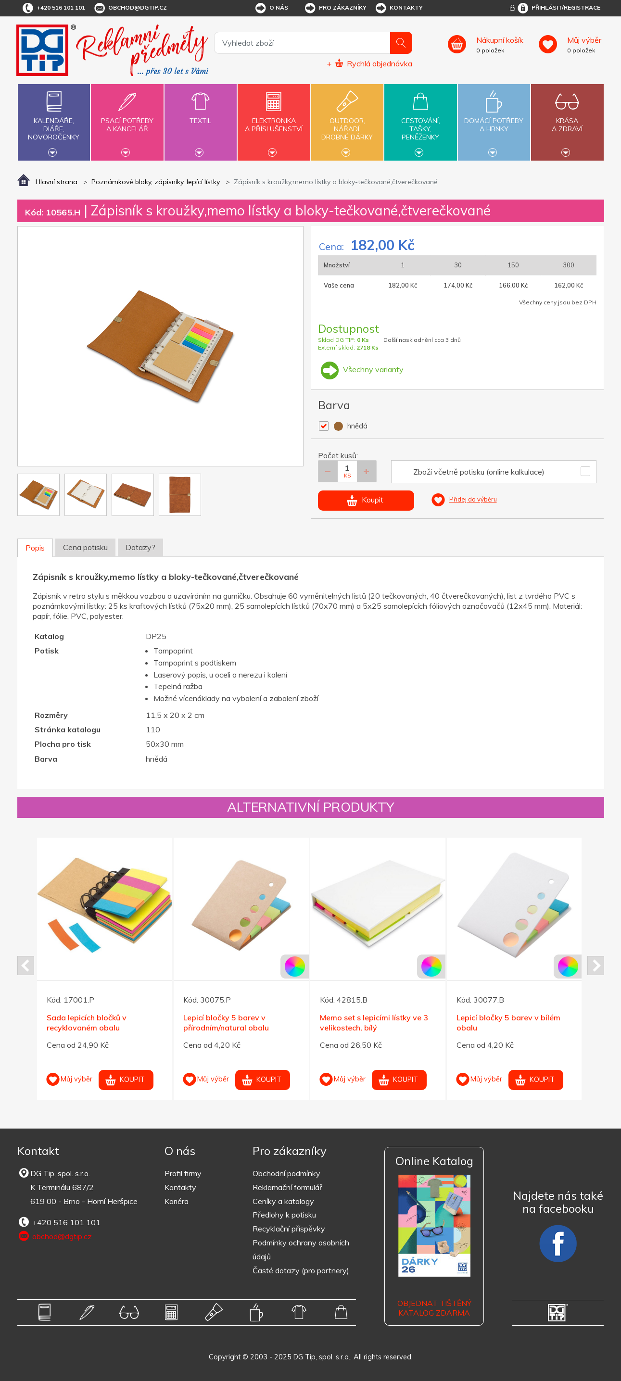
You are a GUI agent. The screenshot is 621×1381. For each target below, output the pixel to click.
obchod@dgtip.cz (130, 8)
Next (595, 965)
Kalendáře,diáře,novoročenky (54, 121)
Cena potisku (85, 547)
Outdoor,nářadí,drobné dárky (347, 121)
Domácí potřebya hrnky (494, 119)
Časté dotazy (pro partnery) (301, 1270)
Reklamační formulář (287, 1187)
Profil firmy (183, 1173)
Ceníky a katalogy (283, 1201)
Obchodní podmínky (286, 1173)
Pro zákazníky (335, 8)
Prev (25, 965)
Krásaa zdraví (567, 119)
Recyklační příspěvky (289, 1228)
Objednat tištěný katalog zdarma (434, 1308)
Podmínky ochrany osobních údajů (301, 1249)
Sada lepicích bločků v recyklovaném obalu (87, 1022)
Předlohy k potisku (284, 1214)
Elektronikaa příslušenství (273, 119)
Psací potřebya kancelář (127, 119)
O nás (271, 8)
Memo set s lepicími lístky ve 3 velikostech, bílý (374, 1022)
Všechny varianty (361, 369)
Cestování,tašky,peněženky (420, 121)
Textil (200, 115)
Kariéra (177, 1201)
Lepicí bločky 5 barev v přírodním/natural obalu (226, 1022)
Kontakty (398, 8)
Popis (35, 547)
